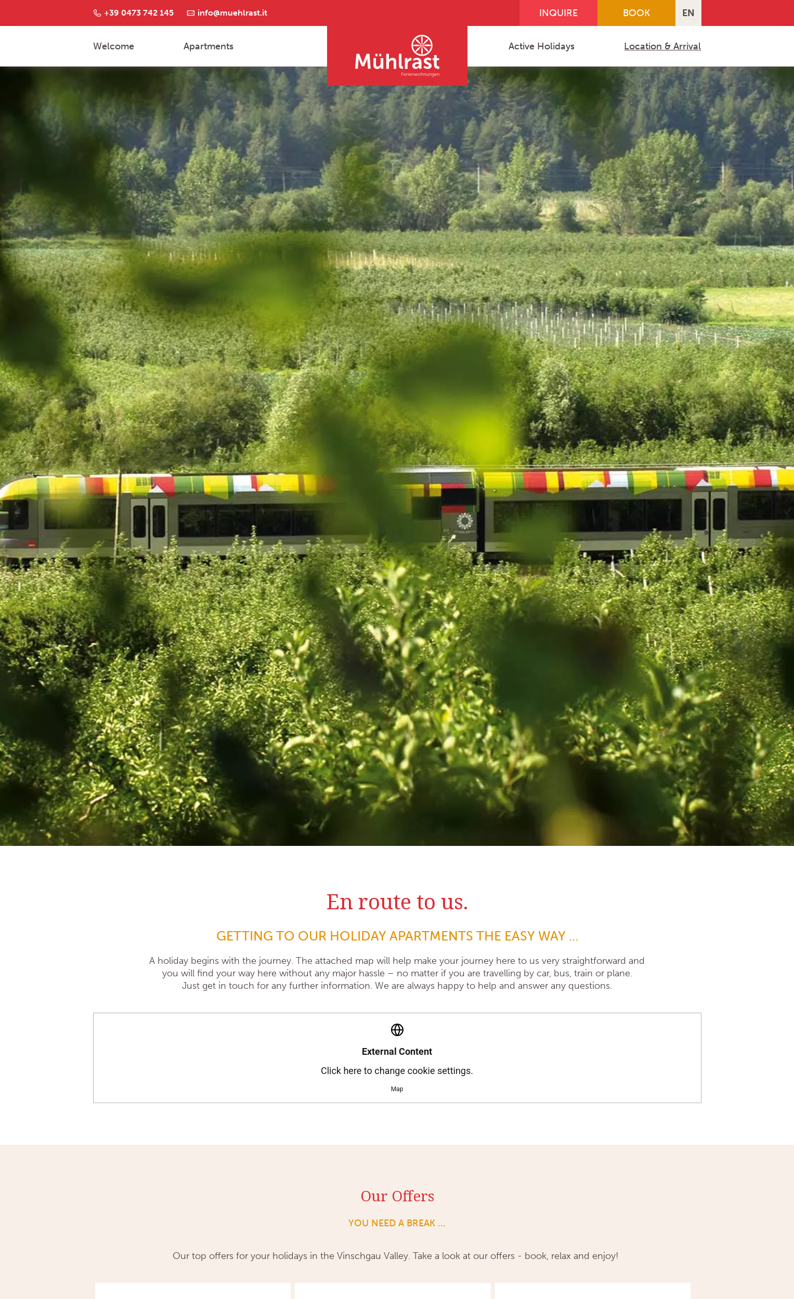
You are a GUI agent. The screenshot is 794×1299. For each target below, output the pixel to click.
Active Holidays (542, 46)
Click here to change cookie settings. (397, 1058)
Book (636, 13)
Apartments (208, 46)
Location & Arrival (662, 46)
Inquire (558, 13)
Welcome (113, 46)
